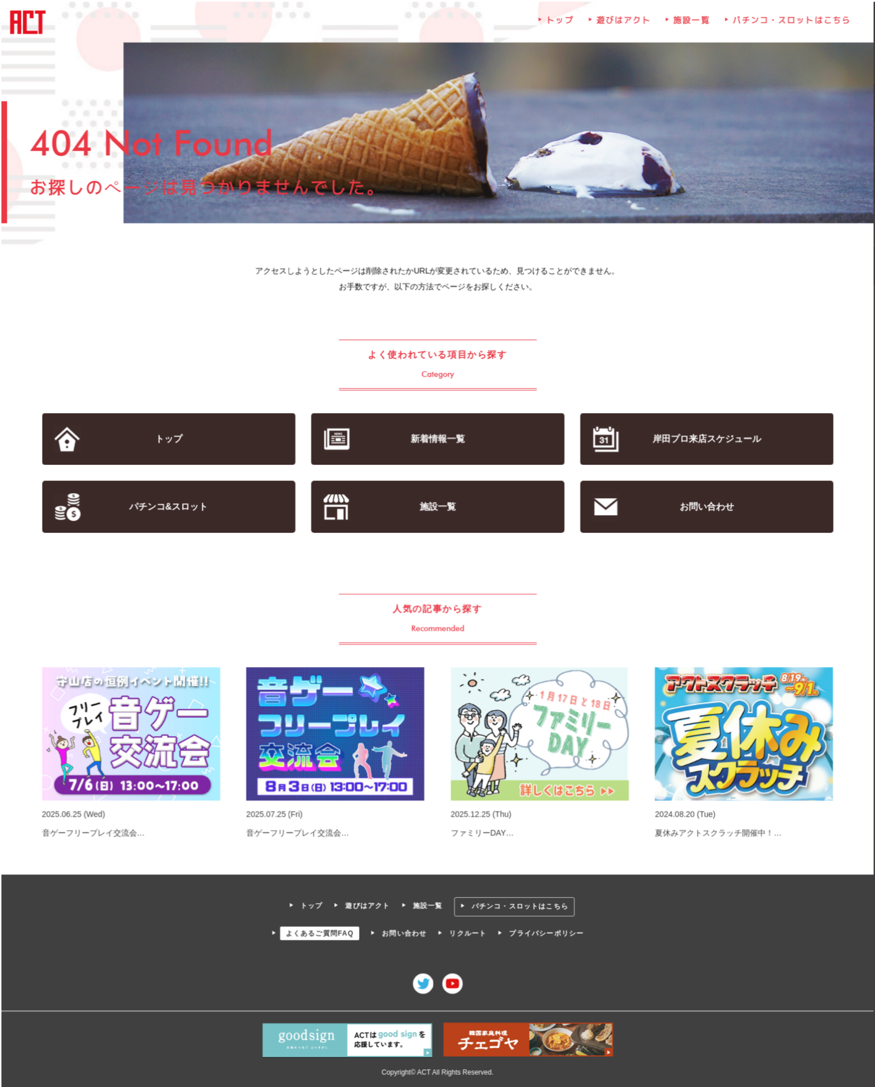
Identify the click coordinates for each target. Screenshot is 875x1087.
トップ (559, 24)
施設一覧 (690, 24)
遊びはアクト (622, 24)
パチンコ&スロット (170, 507)
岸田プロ (705, 439)
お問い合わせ (705, 507)
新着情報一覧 (437, 439)
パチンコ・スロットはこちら (789, 24)
